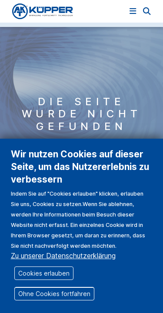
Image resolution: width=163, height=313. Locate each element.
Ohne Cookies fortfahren (54, 304)
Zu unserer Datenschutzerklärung (63, 266)
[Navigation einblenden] (133, 11)
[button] (147, 11)
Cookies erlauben (44, 283)
